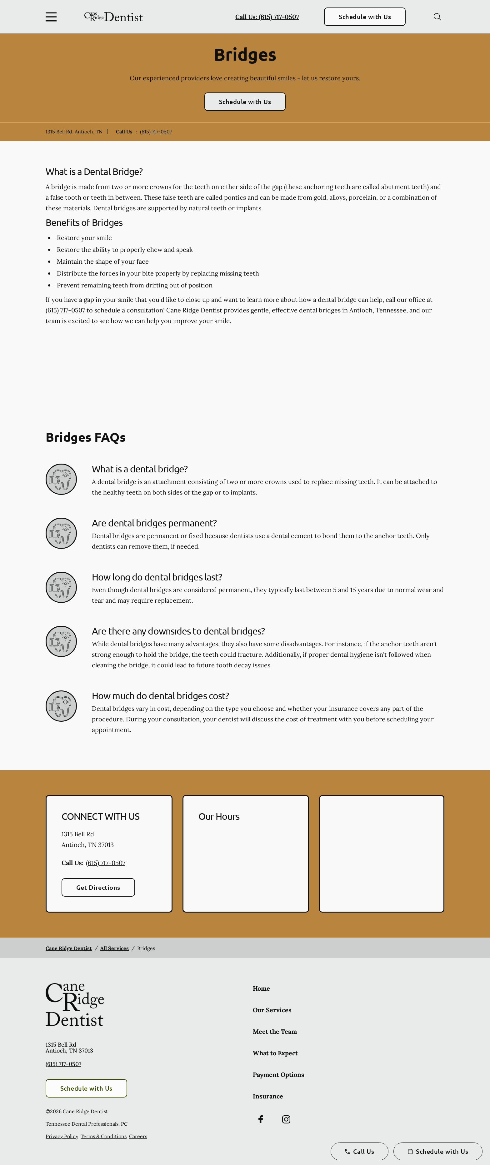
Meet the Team (275, 1031)
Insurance (268, 1096)
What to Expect (275, 1053)
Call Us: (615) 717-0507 (267, 17)
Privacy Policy (62, 1136)
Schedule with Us (365, 16)
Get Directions (98, 887)
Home (261, 988)
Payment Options (278, 1074)
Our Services (272, 1010)
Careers (138, 1136)
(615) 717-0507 (156, 131)
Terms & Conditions (104, 1136)
